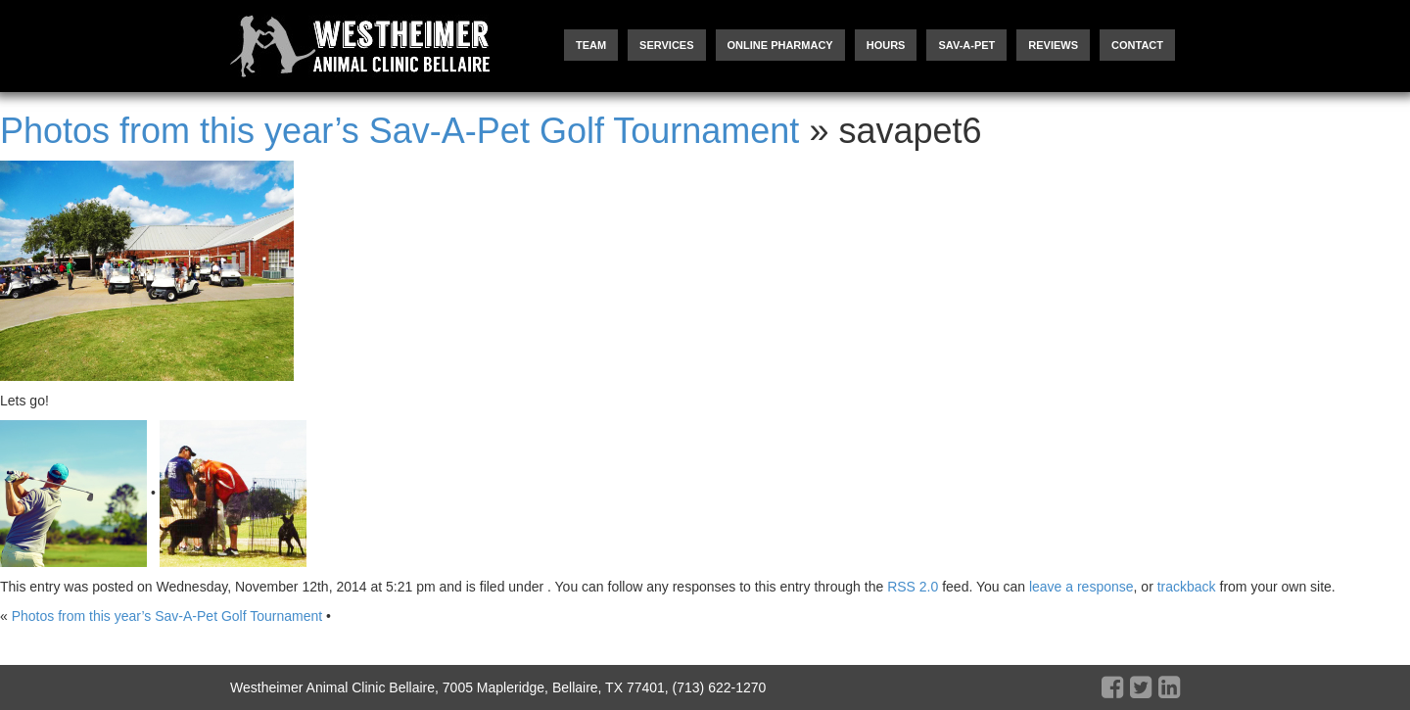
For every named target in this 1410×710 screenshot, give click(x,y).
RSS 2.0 (912, 586)
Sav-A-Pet (966, 45)
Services (666, 45)
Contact (1137, 45)
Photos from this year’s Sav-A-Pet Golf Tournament (399, 131)
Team (591, 45)
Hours (886, 45)
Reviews (1053, 45)
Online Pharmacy (780, 45)
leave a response (1081, 586)
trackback (1186, 586)
